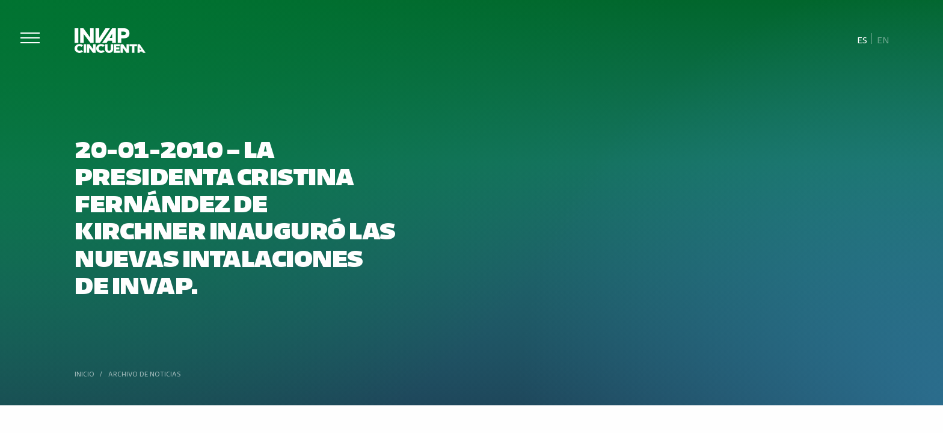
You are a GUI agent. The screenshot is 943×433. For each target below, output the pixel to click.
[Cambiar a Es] (862, 39)
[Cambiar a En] (883, 39)
